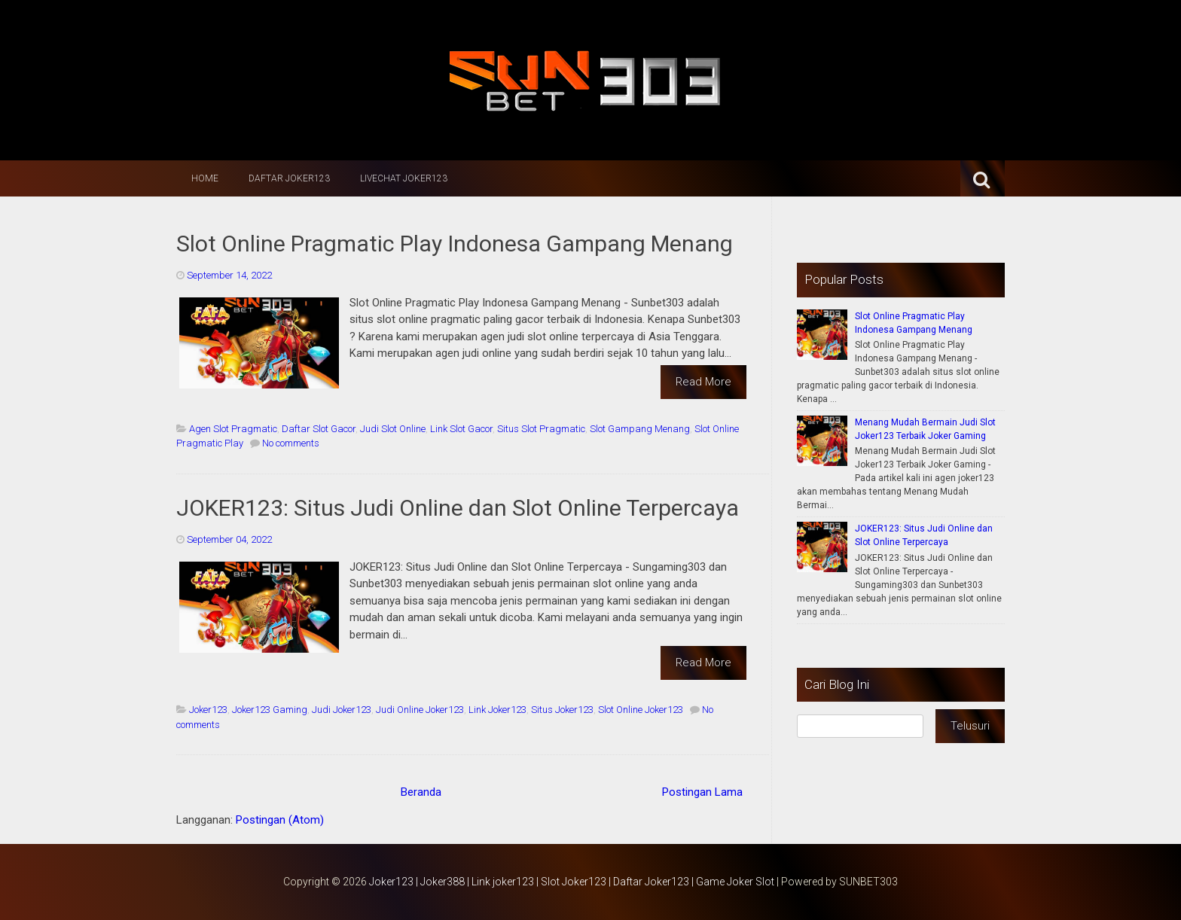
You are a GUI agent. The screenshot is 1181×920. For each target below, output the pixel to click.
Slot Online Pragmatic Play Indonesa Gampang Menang (454, 243)
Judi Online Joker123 (420, 709)
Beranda (421, 792)
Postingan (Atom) (280, 820)
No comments (290, 443)
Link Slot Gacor (461, 428)
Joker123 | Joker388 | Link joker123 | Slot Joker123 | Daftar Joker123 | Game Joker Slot (571, 882)
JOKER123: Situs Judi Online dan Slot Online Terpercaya (457, 508)
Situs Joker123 (562, 709)
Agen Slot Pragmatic (233, 428)
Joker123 (208, 709)
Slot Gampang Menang (640, 428)
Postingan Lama (702, 792)
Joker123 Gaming (269, 709)
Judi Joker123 (341, 709)
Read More (703, 381)
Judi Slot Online (393, 428)
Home (204, 178)
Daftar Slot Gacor (319, 428)
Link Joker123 (497, 709)
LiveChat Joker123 (403, 178)
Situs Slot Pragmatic (541, 428)
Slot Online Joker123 (640, 709)
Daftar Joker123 (289, 178)
